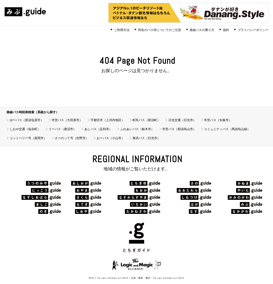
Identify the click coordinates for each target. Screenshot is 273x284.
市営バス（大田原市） (67, 120)
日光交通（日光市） (182, 120)
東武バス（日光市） (146, 138)
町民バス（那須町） (146, 120)
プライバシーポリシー (253, 30)
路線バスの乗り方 (202, 30)
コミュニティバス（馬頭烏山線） (227, 129)
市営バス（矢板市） (218, 120)
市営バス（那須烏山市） (179, 129)
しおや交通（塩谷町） (25, 129)
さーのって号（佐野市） (72, 138)
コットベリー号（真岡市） (28, 138)
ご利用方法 (121, 30)
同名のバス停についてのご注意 (159, 30)
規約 (226, 30)
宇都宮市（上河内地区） (107, 120)
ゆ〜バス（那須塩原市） (27, 120)
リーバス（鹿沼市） (62, 129)
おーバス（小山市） (110, 138)
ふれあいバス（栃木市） (137, 129)
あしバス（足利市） (98, 129)
